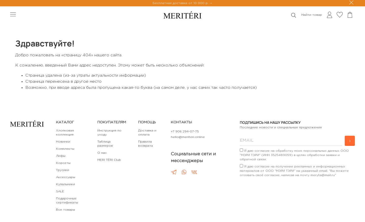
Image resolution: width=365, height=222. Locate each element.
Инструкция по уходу (109, 132)
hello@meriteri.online (188, 137)
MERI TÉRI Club (109, 160)
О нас (102, 152)
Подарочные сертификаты (67, 200)
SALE (60, 191)
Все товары (65, 209)
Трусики (62, 170)
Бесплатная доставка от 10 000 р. (181, 3)
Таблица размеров (105, 143)
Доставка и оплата (147, 132)
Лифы (60, 156)
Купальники (65, 184)
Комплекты (65, 148)
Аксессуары (65, 177)
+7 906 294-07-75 (185, 131)
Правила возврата (145, 143)
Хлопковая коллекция (65, 132)
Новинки (63, 141)
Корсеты (63, 163)
